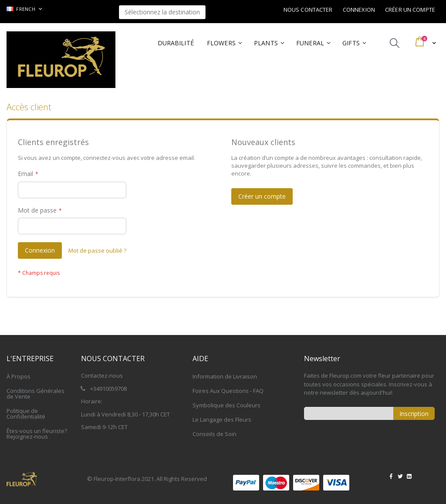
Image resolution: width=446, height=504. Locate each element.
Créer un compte (410, 10)
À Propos (18, 376)
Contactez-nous (102, 375)
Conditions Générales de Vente (35, 393)
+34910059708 (108, 388)
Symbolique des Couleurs (226, 405)
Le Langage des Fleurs (222, 419)
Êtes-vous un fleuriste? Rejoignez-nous (37, 433)
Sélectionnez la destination (162, 12)
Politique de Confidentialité (26, 413)
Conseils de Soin (215, 434)
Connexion (359, 10)
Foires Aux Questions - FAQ (228, 391)
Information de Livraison (225, 376)
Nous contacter (308, 10)
